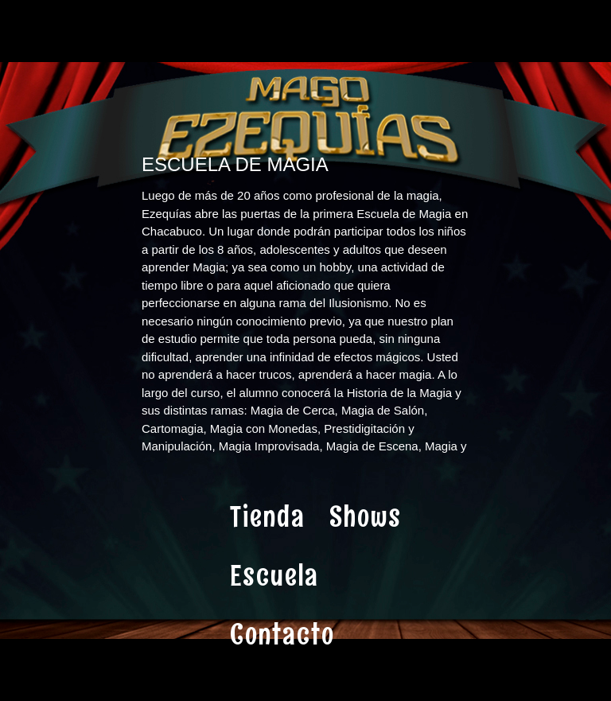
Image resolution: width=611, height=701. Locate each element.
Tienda (268, 516)
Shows (365, 516)
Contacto (282, 634)
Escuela (274, 575)
